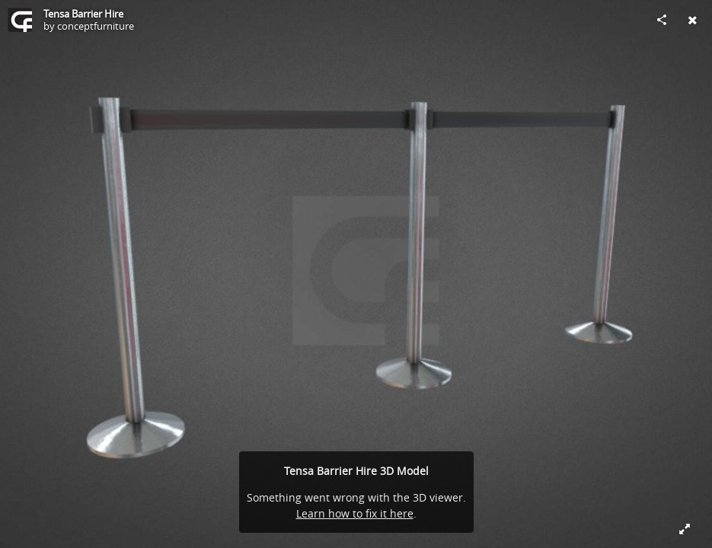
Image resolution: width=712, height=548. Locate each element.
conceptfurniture (95, 26)
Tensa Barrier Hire (83, 14)
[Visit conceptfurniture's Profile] (20, 20)
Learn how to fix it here (354, 513)
